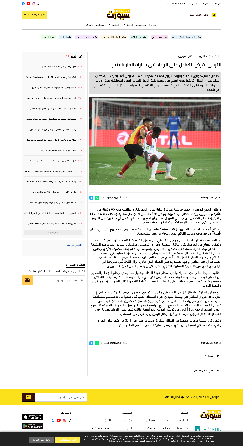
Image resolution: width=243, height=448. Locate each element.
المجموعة (127, 413)
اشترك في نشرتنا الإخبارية (34, 14)
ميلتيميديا (141, 25)
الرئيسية (214, 56)
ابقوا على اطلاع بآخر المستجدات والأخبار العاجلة (57, 271)
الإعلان (194, 3)
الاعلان (108, 420)
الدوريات (116, 25)
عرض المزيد (53, 232)
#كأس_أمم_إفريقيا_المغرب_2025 (186, 37)
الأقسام (184, 413)
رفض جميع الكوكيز (41, 439)
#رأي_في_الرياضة (138, 37)
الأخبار (130, 25)
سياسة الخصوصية (206, 443)
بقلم (125, 197)
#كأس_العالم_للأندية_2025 (114, 37)
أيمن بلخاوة (115, 197)
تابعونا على (65, 413)
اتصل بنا (206, 3)
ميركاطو (100, 25)
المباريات (153, 25)
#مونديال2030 (48, 37)
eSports (89, 25)
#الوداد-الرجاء (65, 37)
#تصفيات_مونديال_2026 (86, 37)
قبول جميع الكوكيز (67, 439)
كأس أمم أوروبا (184, 56)
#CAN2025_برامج (159, 37)
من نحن (218, 3)
